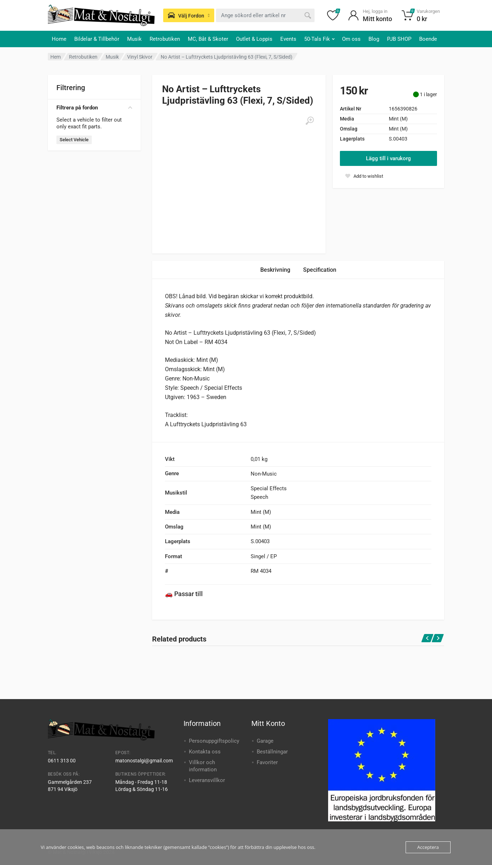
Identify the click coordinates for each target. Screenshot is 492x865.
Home (59, 39)
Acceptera (428, 847)
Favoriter (267, 762)
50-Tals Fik (319, 39)
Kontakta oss (205, 751)
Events (288, 39)
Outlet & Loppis (254, 39)
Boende (428, 39)
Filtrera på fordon (94, 107)
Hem (55, 57)
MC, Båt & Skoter (208, 39)
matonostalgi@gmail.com (144, 760)
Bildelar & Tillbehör (96, 39)
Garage (265, 741)
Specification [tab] (319, 269)
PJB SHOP (399, 39)
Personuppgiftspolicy (214, 741)
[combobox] (265, 15)
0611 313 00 (62, 760)
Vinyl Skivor (139, 57)
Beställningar (272, 751)
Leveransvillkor (207, 780)
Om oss (351, 39)
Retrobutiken (165, 39)
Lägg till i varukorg (388, 158)
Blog (373, 39)
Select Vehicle (74, 139)
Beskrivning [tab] (275, 269)
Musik (134, 39)
